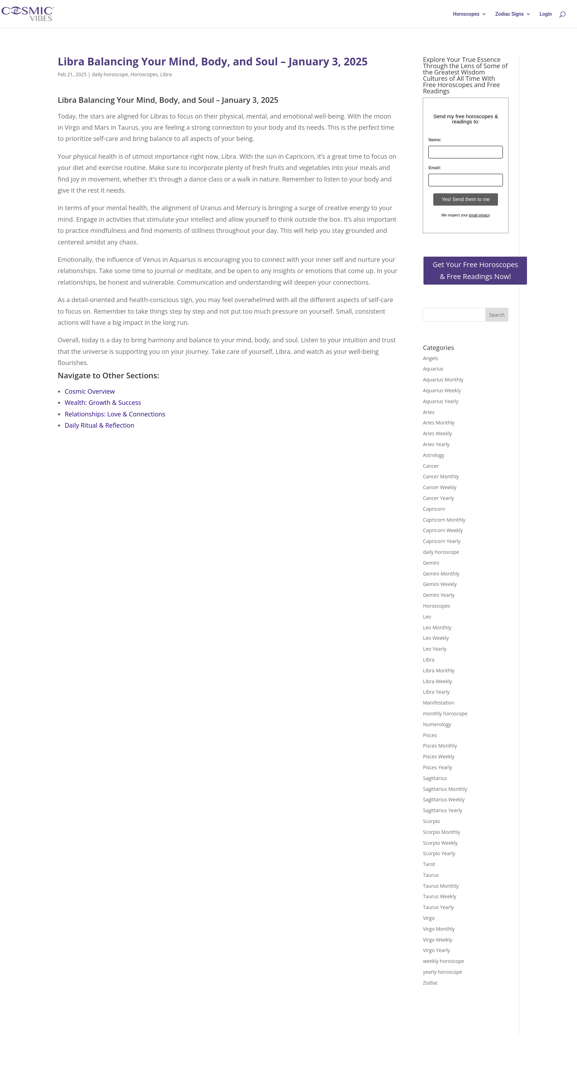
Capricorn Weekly (443, 530)
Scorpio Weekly (440, 842)
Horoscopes (466, 14)
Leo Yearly (434, 648)
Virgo (429, 918)
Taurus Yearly (438, 907)
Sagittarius (435, 778)
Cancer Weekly (439, 487)
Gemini (431, 562)
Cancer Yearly (438, 498)
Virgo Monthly (439, 928)
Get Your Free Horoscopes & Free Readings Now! (475, 270)
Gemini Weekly (440, 584)
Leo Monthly (437, 627)
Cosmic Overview (90, 391)
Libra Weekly (437, 681)
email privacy (479, 215)
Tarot (429, 864)
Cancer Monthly (441, 476)
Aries (428, 412)
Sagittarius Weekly (443, 799)
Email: (434, 167)
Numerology (437, 724)
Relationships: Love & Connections (115, 414)
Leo (427, 616)
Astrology (433, 455)
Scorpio (431, 821)
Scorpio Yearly (439, 853)
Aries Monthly (438, 422)
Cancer (431, 466)
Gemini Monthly (441, 573)
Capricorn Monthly (444, 519)
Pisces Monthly (440, 745)
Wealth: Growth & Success (103, 402)
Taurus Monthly (440, 885)
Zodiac (430, 982)
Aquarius (433, 368)
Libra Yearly (436, 691)
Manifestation (438, 702)
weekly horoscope (443, 961)
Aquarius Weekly (442, 390)
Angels (430, 358)
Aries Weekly (437, 433)
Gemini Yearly (438, 595)
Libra (166, 74)
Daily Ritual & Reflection (99, 425)
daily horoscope (110, 74)
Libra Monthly (438, 670)
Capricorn (434, 509)
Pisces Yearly (437, 767)
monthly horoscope (445, 713)
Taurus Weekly (439, 896)
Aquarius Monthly (443, 379)
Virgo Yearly (436, 950)
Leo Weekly (436, 638)
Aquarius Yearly (440, 401)
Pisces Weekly (438, 756)
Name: (434, 139)
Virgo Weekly (437, 939)
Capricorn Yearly (441, 541)
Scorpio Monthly (441, 832)
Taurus (431, 875)
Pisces (430, 735)
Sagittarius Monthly (445, 789)
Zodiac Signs (509, 14)
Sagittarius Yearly (442, 810)
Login (546, 14)
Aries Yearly (436, 444)
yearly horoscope (442, 971)
